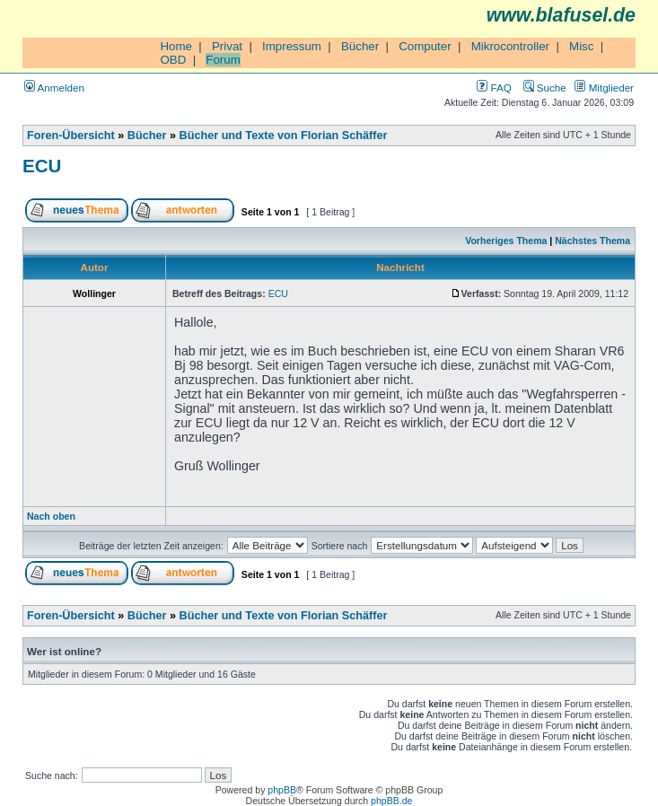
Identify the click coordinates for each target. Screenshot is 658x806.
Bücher (360, 46)
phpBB (282, 789)
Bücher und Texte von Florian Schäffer (284, 135)
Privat (227, 46)
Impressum (291, 46)
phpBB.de (391, 800)
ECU (41, 165)
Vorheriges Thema (506, 240)
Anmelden (54, 87)
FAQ (494, 87)
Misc (581, 46)
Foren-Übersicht (71, 135)
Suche (544, 87)
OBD (173, 59)
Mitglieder (604, 87)
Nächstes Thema (592, 240)
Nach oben (51, 516)
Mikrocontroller (510, 46)
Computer (425, 46)
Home (176, 46)
